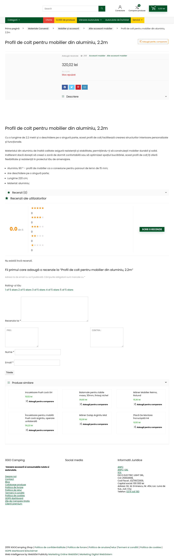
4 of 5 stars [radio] (52, 290)
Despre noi (10, 476)
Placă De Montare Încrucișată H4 (143, 417)
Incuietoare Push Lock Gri (38, 392)
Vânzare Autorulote (89, 19)
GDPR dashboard (14, 498)
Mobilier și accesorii (68, 28)
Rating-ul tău (13, 285)
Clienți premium (13, 503)
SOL (119, 472)
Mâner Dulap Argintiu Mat (93, 415)
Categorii (13, 19)
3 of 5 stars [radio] (38, 290)
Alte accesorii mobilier (100, 28)
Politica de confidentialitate (50, 547)
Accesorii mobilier (97, 55)
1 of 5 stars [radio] (11, 290)
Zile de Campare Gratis (17, 501)
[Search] (101, 9)
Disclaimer (32, 550)
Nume (9, 352)
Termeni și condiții (14, 492)
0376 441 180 (132, 491)
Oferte (49, 19)
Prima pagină (12, 28)
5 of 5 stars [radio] (66, 290)
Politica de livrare (14, 487)
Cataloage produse (15, 484)
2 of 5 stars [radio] (25, 290)
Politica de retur (13, 490)
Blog (7, 481)
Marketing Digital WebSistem (96, 554)
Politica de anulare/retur (102, 547)
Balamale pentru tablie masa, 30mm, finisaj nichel (93, 394)
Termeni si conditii (128, 547)
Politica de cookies (15, 495)
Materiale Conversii (38, 28)
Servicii (136, 19)
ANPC (120, 466)
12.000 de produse (65, 19)
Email (9, 362)
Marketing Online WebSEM (63, 554)
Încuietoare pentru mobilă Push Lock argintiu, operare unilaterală (39, 418)
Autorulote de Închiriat (117, 19)
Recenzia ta (13, 321)
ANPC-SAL (123, 469)
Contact (9, 479)
